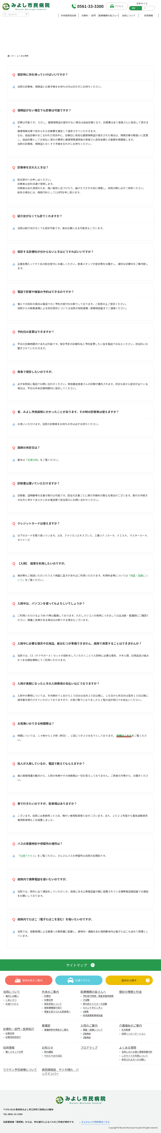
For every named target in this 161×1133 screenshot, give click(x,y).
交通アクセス (27, 856)
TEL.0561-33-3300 (12, 1114)
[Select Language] (15, 14)
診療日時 (33, 460)
